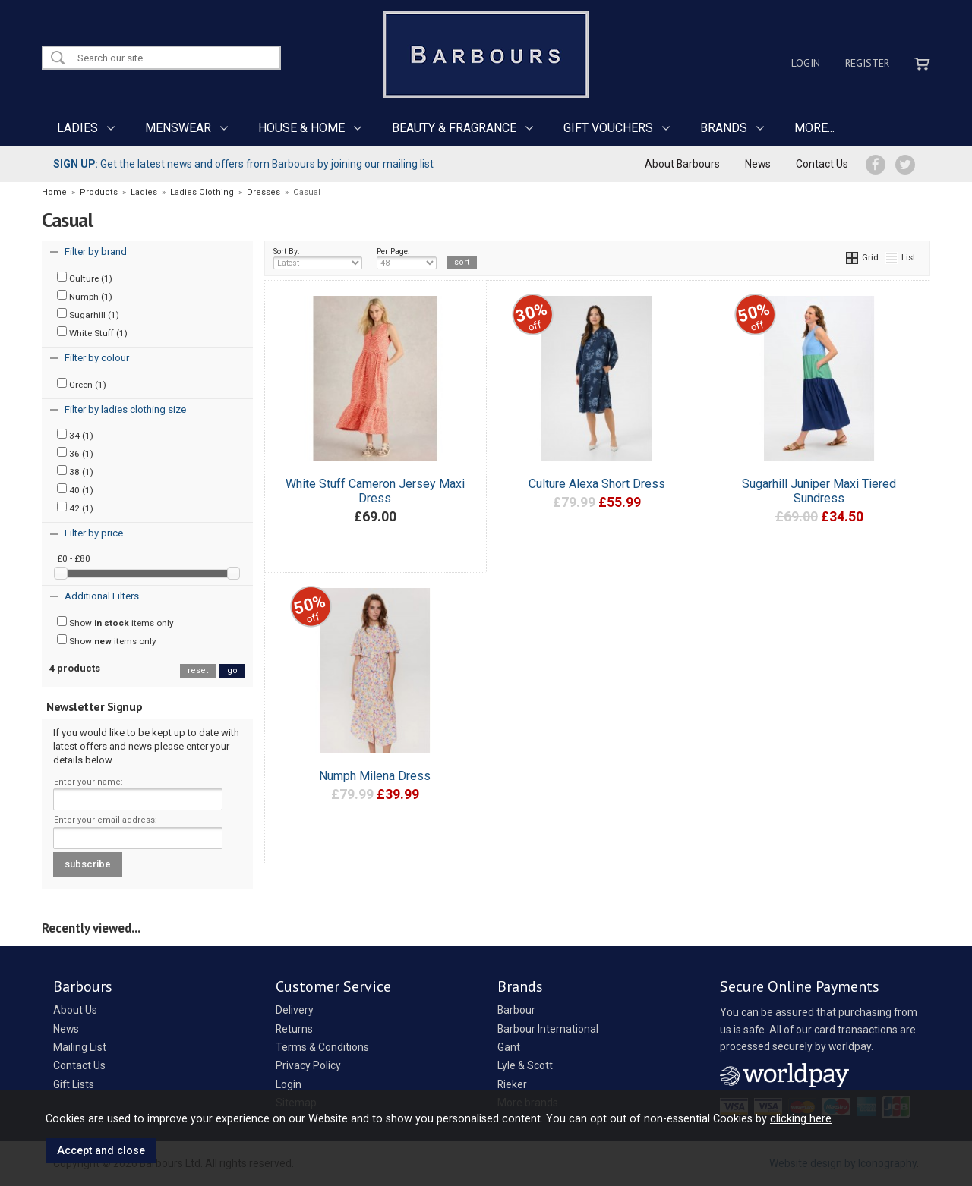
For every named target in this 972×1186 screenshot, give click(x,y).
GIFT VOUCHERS (608, 128)
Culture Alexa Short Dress (597, 484)
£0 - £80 (73, 558)
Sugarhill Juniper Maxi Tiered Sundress (819, 491)
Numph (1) (84, 296)
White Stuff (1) (92, 332)
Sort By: (318, 258)
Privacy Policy (308, 1065)
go (232, 670)
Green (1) (81, 384)
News (758, 164)
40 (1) (75, 489)
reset (198, 670)
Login (805, 63)
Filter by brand (96, 251)
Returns (294, 1029)
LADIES (77, 128)
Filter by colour (97, 357)
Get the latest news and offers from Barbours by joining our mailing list (243, 164)
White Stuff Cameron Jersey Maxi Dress (375, 491)
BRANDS (723, 128)
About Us (75, 1010)
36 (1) (75, 453)
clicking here (801, 1118)
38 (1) (75, 471)
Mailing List (79, 1047)
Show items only (115, 622)
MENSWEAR (178, 128)
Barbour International (547, 1029)
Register (867, 63)
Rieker (512, 1084)
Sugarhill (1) (88, 314)
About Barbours (682, 164)
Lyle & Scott (525, 1065)
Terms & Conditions (322, 1047)
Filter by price (94, 533)
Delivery (295, 1010)
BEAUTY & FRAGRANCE (454, 128)
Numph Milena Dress (375, 776)
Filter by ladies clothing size (125, 409)
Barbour (516, 1010)
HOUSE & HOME (301, 128)
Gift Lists (73, 1084)
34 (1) (75, 435)
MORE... (814, 128)
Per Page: (407, 258)
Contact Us (822, 164)
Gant (508, 1047)
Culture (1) (84, 278)
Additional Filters (102, 596)
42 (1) (75, 508)
